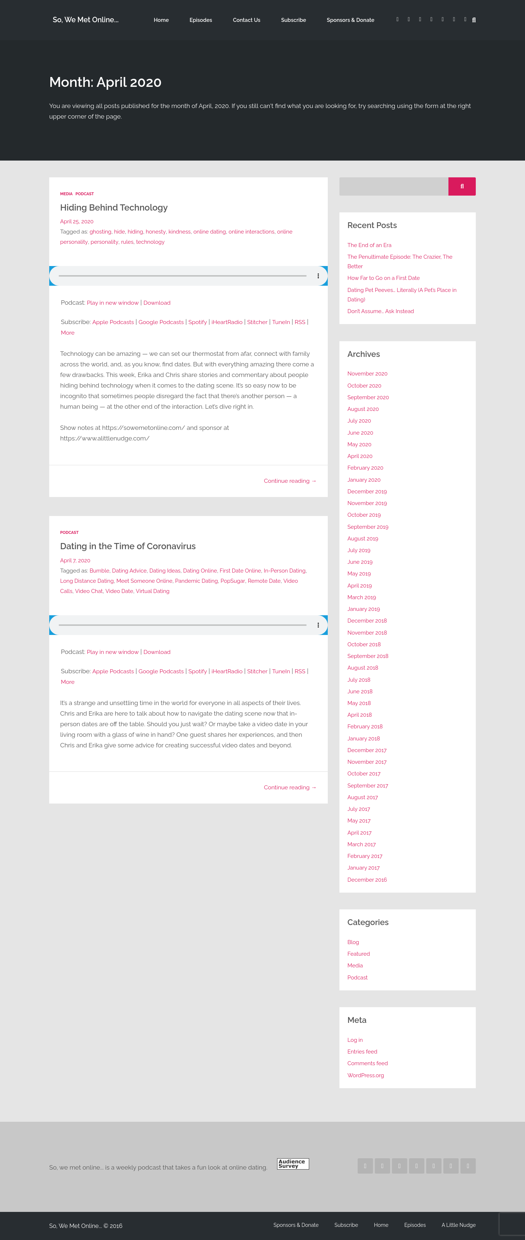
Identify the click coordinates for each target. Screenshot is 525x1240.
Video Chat (106, 589)
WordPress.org (366, 1075)
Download (161, 302)
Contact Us (259, 19)
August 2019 (363, 538)
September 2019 (368, 526)
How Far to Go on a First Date (385, 277)
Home (188, 19)
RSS (67, 332)
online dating (213, 231)
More (84, 332)
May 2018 (359, 703)
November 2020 (368, 373)
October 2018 (364, 644)
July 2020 (359, 420)
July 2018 (359, 679)
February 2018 (365, 726)
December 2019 (367, 491)
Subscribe (299, 19)
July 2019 (359, 550)
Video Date (137, 589)
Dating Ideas (168, 569)
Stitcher (269, 321)
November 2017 (367, 761)
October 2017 (364, 773)
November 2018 (368, 632)
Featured (359, 953)
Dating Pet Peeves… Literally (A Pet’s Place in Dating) (404, 294)
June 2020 (360, 432)
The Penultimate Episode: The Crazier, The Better (402, 261)
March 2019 (362, 597)
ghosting (101, 231)
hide (120, 231)
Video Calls (75, 589)
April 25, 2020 (77, 220)
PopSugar (258, 579)
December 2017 (367, 750)
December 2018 (368, 620)
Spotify (205, 321)
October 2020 (365, 385)
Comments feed (368, 1063)
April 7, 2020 (76, 559)
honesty (158, 231)
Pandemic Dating (221, 579)
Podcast (86, 193)
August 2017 (363, 797)
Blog (353, 942)
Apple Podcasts (114, 321)
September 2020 (369, 397)
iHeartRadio (236, 321)
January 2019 (364, 608)
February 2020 (366, 467)
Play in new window (115, 302)
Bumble (100, 569)
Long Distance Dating (108, 579)
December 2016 (368, 879)
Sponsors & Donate (350, 19)
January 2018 (364, 738)
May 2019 (359, 573)
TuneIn (293, 321)
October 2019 (364, 514)
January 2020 (364, 479)
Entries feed (362, 1051)
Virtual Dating (172, 589)
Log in (355, 1039)
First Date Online (246, 569)
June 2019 (360, 561)
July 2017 (359, 808)
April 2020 (360, 456)
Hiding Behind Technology (119, 206)
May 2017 (359, 820)
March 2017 (362, 844)
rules (128, 241)
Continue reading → (288, 480)
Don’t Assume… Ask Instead (382, 311)
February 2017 (365, 855)
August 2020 (363, 408)
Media (66, 193)
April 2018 (360, 714)
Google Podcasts (166, 321)
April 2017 (360, 832)
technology (153, 241)
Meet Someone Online (167, 579)
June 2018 (360, 691)
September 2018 (368, 655)
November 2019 (368, 503)
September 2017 (368, 785)
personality (105, 241)
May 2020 (360, 444)
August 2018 (363, 667)
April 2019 (360, 585)
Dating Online (204, 569)
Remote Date (291, 579)
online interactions (257, 231)
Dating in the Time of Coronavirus (135, 544)
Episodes (220, 19)
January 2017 (364, 867)
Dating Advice (131, 569)
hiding (137, 231)
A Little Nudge (459, 1225)
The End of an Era (370, 245)
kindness (182, 231)
